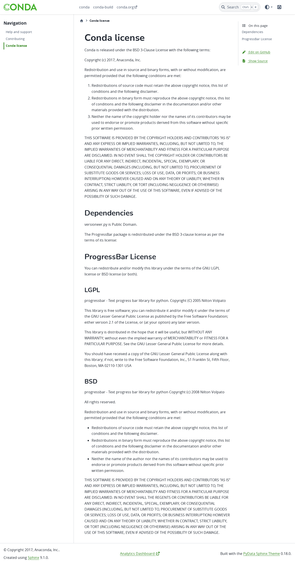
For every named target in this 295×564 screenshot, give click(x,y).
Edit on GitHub (256, 52)
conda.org (125, 7)
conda (84, 7)
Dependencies (252, 32)
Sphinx (33, 557)
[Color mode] (268, 7)
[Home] (81, 20)
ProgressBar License (257, 39)
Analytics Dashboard (140, 553)
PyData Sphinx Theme (261, 553)
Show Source (255, 61)
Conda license (16, 46)
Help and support (19, 32)
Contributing (15, 39)
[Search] (239, 7)
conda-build (103, 7)
